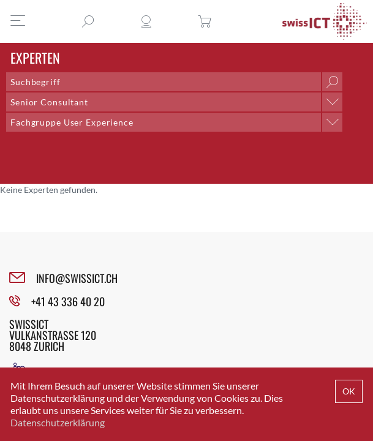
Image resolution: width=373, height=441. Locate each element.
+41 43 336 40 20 (68, 301)
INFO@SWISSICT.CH (77, 278)
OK (348, 391)
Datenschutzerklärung (57, 422)
